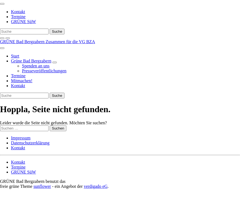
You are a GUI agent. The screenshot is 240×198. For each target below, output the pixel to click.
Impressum (20, 138)
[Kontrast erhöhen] (7, 38)
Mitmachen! (21, 80)
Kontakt (18, 11)
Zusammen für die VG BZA (70, 41)
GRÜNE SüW (23, 21)
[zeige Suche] (2, 38)
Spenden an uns (35, 66)
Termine (18, 16)
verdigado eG (96, 186)
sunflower (42, 186)
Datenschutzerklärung (30, 143)
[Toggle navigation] (2, 4)
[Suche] (24, 31)
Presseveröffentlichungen (44, 70)
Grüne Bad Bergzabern (31, 61)
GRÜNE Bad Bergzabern (23, 41)
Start (15, 56)
